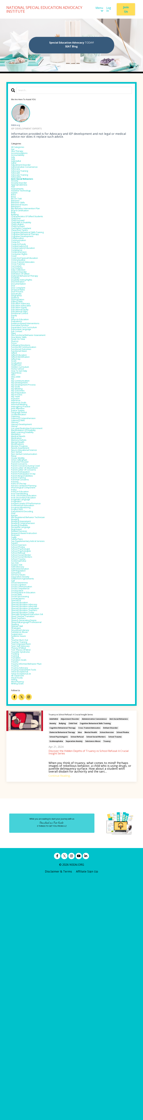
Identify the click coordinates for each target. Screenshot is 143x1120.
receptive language (25, 698)
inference (17, 515)
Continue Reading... (60, 1017)
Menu (99, 9)
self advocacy (20, 755)
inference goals (21, 518)
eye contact (19, 415)
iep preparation (22, 504)
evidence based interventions (31, 403)
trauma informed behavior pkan (33, 896)
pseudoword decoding (26, 675)
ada (13, 163)
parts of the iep (22, 635)
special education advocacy (30, 810)
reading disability (23, 695)
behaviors (18, 235)
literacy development (26, 549)
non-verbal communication (30, 592)
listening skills (21, 544)
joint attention (21, 527)
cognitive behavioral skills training (95, 965)
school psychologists (59, 978)
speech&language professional (32, 836)
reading (16, 687)
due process (19, 358)
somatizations (21, 801)
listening (17, 538)
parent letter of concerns (29, 615)
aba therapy (20, 155)
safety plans (19, 715)
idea (80, 974)
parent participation (25, 618)
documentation (22, 346)
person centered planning (29, 638)
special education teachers (30, 818)
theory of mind (22, 873)
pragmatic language (25, 658)
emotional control (23, 389)
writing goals (20, 924)
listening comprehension (28, 541)
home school (20, 469)
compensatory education (28, 295)
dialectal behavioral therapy (62, 974)
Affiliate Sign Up (87, 1113)
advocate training (23, 189)
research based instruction (30, 707)
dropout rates (21, 355)
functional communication (29, 438)
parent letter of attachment (31, 612)
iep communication (24, 486)
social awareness (23, 778)
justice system (21, 529)
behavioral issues (23, 232)
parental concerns (23, 630)
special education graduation (31, 815)
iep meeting (19, 498)
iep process (19, 506)
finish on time (21, 426)
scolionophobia (56, 983)
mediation (18, 564)
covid (15, 306)
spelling (16, 838)
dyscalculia (18, 361)
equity (15, 392)
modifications (20, 578)
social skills (19, 795)
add (13, 166)
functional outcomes (26, 441)
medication (18, 569)
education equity (22, 381)
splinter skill (20, 841)
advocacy (17, 180)
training (17, 884)
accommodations (23, 157)
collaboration (20, 280)
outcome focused (23, 604)
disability (17, 338)
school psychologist (24, 730)
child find (73, 965)
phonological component (28, 641)
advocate (17, 186)
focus (15, 432)
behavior (17, 226)
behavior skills (21, 229)
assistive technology (25, 212)
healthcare (18, 464)
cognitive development (27, 278)
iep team (17, 509)
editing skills (20, 372)
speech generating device (29, 833)
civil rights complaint (26, 266)
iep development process (28, 492)
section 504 (19, 753)
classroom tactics (23, 269)
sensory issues (21, 767)
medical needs (21, 567)
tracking (17, 881)
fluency (16, 429)
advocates (18, 192)
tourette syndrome (24, 878)
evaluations (19, 401)
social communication (26, 784)
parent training (22, 627)
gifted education (22, 449)
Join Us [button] (126, 9)
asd (13, 206)
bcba (14, 217)
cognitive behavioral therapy (62, 969)
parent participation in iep (29, 621)
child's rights (20, 260)
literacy (16, 547)
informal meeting (23, 521)
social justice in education (29, 793)
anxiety (53, 965)
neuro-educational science (29, 587)
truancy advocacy (23, 901)
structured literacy (24, 847)
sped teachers (21, 830)
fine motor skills (22, 424)
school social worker (25, 738)
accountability (21, 160)
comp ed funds (21, 289)
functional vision (23, 444)
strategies (18, 844)
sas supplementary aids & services (35, 718)
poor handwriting (23, 650)
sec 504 (16, 750)
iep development (23, 489)
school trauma (115, 978)
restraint (17, 710)
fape (14, 418)
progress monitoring (25, 670)
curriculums (19, 323)
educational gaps (23, 386)
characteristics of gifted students (35, 249)
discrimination (21, 343)
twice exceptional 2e (25, 910)
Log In (108, 9)
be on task (19, 223)
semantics (18, 764)
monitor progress (23, 581)
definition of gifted (24, 332)
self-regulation (21, 761)
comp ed (17, 286)
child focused (20, 255)
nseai (15, 595)
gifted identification (25, 452)
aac (13, 152)
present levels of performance (32, 664)
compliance (19, 298)
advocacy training (23, 183)
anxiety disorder (22, 200)
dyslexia (16, 366)
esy (13, 395)
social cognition (22, 781)
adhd (14, 172)
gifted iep (18, 455)
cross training (21, 318)
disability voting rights (27, 341)
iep (13, 484)
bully (14, 243)
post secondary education (29, 655)
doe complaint (21, 352)
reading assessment (25, 690)
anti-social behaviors (119, 960)
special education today (28, 821)
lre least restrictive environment (34, 555)
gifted (15, 446)
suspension (19, 853)
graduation (19, 461)
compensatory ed (23, 292)
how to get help (23, 472)
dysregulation (20, 369)
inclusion (17, 512)
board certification (24, 240)
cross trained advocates (89, 969)
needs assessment (24, 584)
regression (18, 701)
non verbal (19, 589)
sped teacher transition (28, 827)
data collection (21, 326)
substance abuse (92, 983)
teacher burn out (23, 861)
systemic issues (22, 856)
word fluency (20, 921)
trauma (16, 893)
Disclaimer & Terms (58, 1113)
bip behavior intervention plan (32, 238)
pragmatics (19, 661)
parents (16, 632)
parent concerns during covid (31, 609)
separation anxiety (74, 983)
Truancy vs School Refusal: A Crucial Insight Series (74, 956)
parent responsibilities (27, 624)
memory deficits (22, 572)
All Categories (20, 149)
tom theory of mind (25, 876)
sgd (13, 775)
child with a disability (26, 258)
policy (15, 644)
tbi (13, 858)
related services (22, 704)
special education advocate (30, 813)
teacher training (23, 864)
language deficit (22, 532)
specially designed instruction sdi (34, 824)
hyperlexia (18, 475)
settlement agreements (27, 773)
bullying (62, 965)
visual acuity (20, 916)
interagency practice (25, 524)
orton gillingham (23, 601)
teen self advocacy (24, 870)
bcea (14, 220)
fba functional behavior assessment (36, 421)
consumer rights (23, 303)
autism (16, 215)
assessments (20, 209)
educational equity (24, 383)
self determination (24, 758)
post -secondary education (29, 652)
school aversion (107, 974)
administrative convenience (94, 960)
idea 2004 (17, 481)
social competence (24, 787)
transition (18, 887)
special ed (18, 804)
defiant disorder (110, 969)
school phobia (123, 974)
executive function (24, 406)
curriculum (18, 321)
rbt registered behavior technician (35, 684)
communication (22, 283)
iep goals (17, 495)
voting (15, 918)
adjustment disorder (70, 960)
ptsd (14, 678)
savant (15, 721)
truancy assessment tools (29, 904)
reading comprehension (28, 692)
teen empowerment (25, 867)
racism (16, 681)
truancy (107, 983)
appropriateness (22, 203)
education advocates (25, 378)
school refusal (77, 978)
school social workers (96, 978)
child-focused (20, 263)
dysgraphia (19, 363)
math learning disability (28, 561)
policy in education (24, 647)
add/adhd (54, 960)
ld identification (22, 535)
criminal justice (21, 312)
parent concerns (22, 607)
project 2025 (19, 672)
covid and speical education (30, 309)
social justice (20, 790)
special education (23, 807)
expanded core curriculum (29, 409)
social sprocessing (24, 798)
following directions (25, 435)
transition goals (22, 890)
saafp (15, 712)
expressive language (25, 412)
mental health (91, 974)
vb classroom (20, 913)
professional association (28, 667)
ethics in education (24, 398)
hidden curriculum (24, 466)
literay (16, 552)
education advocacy (24, 375)
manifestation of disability (29, 558)
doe (14, 349)
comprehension (22, 300)
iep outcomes (20, 501)
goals (15, 458)
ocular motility (21, 598)
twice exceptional (23, 907)
